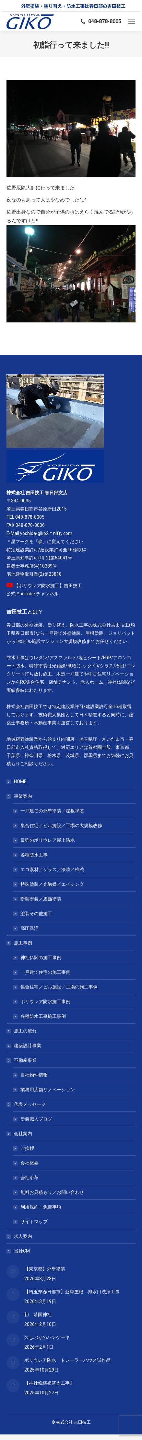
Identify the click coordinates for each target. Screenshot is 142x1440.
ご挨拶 (27, 1148)
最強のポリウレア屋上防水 (47, 840)
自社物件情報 (34, 1074)
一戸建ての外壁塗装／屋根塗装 (52, 810)
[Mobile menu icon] (132, 21)
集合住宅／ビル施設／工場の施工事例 (59, 986)
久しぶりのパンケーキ (47, 1337)
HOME (20, 781)
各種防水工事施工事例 (43, 1016)
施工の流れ (25, 1030)
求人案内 (23, 1236)
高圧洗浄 (29, 928)
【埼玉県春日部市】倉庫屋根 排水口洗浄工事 (72, 1291)
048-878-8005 (100, 21)
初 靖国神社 (38, 1314)
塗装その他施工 (36, 913)
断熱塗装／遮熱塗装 (40, 898)
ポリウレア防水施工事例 (45, 1001)
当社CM (22, 1251)
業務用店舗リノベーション (47, 1089)
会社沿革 (29, 1177)
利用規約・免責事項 (40, 1207)
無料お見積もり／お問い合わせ (52, 1192)
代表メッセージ (26, 1104)
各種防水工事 (34, 854)
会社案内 (19, 1133)
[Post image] (12, 1271)
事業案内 (19, 796)
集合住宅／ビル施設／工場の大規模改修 (61, 825)
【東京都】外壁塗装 (44, 1268)
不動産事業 (22, 1060)
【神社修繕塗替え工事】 (49, 1383)
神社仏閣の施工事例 (40, 957)
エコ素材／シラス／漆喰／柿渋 (52, 869)
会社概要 (29, 1162)
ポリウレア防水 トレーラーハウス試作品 (67, 1360)
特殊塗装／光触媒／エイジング (52, 884)
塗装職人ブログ (36, 1118)
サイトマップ (34, 1221)
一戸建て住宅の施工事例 (45, 972)
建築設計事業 (27, 1045)
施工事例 (19, 942)
